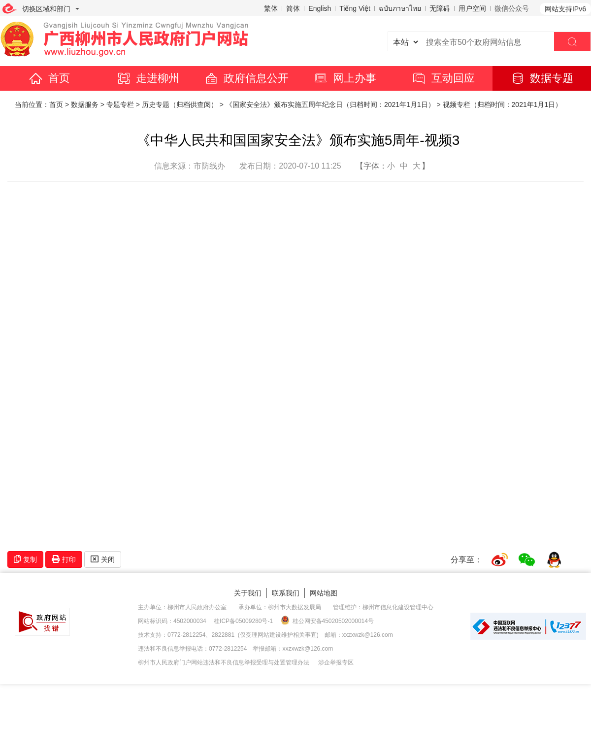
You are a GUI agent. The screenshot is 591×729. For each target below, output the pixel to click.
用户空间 (472, 8)
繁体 (271, 8)
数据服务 (84, 104)
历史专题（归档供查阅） (180, 104)
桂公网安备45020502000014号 (327, 620)
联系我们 (285, 593)
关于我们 (248, 593)
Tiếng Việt (354, 8)
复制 (25, 559)
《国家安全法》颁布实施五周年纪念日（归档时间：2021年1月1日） (330, 104)
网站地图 (323, 593)
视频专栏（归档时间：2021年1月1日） (502, 104)
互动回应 (443, 78)
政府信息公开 (246, 78)
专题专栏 (120, 104)
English (319, 8)
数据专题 (541, 78)
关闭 (103, 559)
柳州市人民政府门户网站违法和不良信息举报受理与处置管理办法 (223, 662)
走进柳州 (147, 78)
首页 (49, 78)
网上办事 (344, 78)
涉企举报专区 (336, 662)
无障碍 (439, 8)
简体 (293, 8)
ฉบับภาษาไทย (400, 8)
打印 (64, 559)
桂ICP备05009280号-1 (243, 621)
